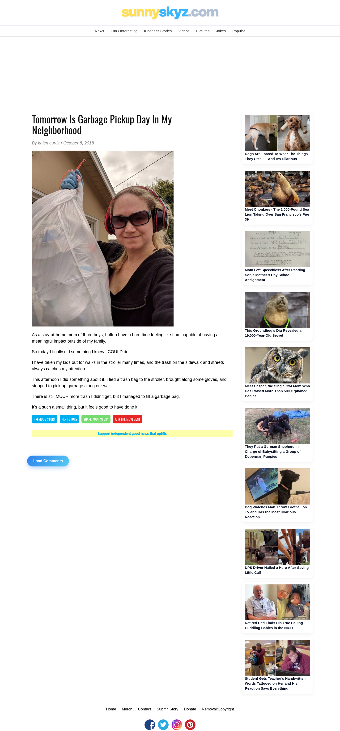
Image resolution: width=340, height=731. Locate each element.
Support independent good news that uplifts (132, 433)
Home (111, 709)
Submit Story (167, 709)
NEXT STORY (69, 419)
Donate (190, 709)
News (99, 31)
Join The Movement (127, 419)
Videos (184, 31)
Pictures (203, 31)
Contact (144, 709)
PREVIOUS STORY (44, 419)
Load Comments (48, 461)
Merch (127, 709)
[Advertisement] (170, 72)
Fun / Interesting (124, 31)
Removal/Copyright (218, 709)
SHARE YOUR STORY (96, 419)
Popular (238, 31)
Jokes (221, 31)
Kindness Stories (158, 31)
